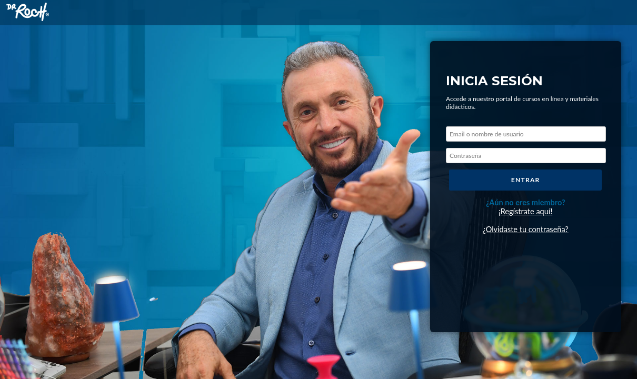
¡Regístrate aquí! (525, 211)
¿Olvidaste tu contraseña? (526, 229)
